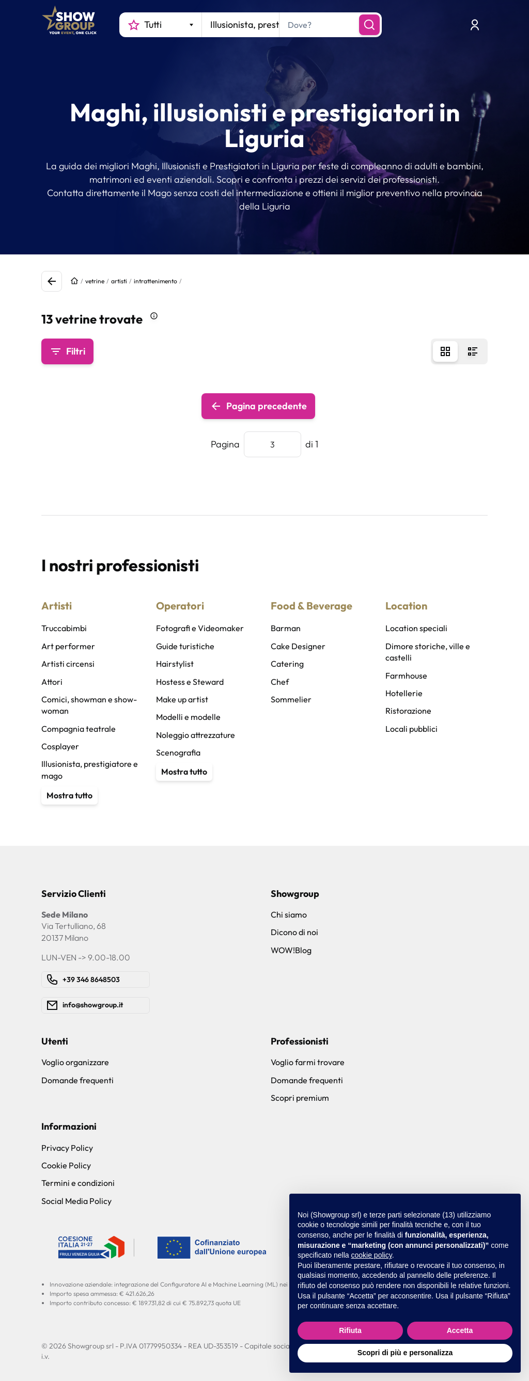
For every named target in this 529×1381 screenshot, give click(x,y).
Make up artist (182, 699)
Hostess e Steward (190, 682)
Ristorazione (408, 710)
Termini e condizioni (78, 1183)
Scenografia (178, 752)
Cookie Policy (66, 1165)
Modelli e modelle (188, 717)
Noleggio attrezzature (195, 735)
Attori (52, 682)
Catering (287, 664)
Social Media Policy (76, 1201)
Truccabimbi (64, 628)
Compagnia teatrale (78, 729)
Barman (286, 628)
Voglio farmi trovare (308, 1062)
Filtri (67, 351)
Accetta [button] (460, 1330)
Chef (280, 682)
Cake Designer (298, 646)
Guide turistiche (185, 646)
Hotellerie (404, 693)
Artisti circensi (68, 664)
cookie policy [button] (371, 1255)
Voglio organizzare (75, 1062)
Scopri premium (300, 1098)
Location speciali (416, 628)
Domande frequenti (77, 1080)
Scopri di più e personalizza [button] (405, 1352)
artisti (119, 281)
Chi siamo (289, 914)
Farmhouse (406, 675)
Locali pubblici (411, 729)
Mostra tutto (69, 795)
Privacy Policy (67, 1148)
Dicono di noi (294, 932)
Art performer (68, 646)
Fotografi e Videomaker (200, 628)
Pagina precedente (258, 406)
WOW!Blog (291, 950)
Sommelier (291, 699)
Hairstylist (175, 664)
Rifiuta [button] (350, 1330)
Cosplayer (60, 746)
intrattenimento (155, 281)
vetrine (94, 281)
